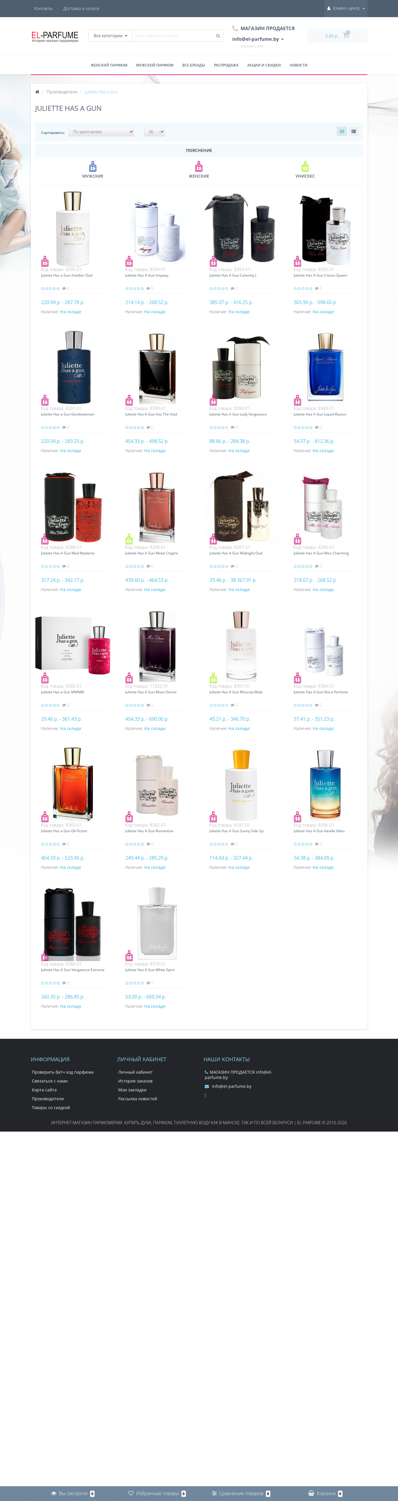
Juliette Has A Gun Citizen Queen (320, 275)
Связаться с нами (50, 1081)
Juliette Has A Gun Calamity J (232, 275)
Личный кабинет (135, 1072)
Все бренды (193, 65)
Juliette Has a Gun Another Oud (66, 275)
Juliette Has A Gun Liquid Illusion (320, 414)
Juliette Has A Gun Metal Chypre (151, 553)
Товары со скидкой (51, 1107)
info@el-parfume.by (228, 1086)
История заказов (135, 1081)
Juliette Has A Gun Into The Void (151, 414)
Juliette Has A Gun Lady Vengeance (238, 414)
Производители (48, 1098)
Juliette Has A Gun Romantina (149, 830)
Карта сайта (44, 1090)
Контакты (90, 8)
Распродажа (226, 65)
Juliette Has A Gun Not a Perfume (321, 691)
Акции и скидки (264, 65)
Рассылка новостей (137, 1098)
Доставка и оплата (52, 8)
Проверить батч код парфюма (63, 1072)
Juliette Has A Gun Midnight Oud (235, 553)
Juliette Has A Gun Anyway (146, 275)
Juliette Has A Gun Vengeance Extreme (73, 969)
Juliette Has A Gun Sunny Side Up (236, 830)
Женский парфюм (109, 65)
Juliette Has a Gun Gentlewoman (67, 414)
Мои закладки (132, 1090)
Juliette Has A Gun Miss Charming (321, 553)
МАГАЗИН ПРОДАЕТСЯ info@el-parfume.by (238, 1074)
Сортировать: (53, 132)
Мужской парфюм (154, 65)
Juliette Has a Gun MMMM (62, 691)
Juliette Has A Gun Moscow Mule (236, 691)
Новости (299, 65)
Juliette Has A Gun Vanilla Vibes (319, 830)
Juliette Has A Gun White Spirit (150, 969)
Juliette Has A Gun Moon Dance (151, 691)
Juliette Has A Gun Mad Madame (68, 553)
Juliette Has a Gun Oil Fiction (64, 830)
